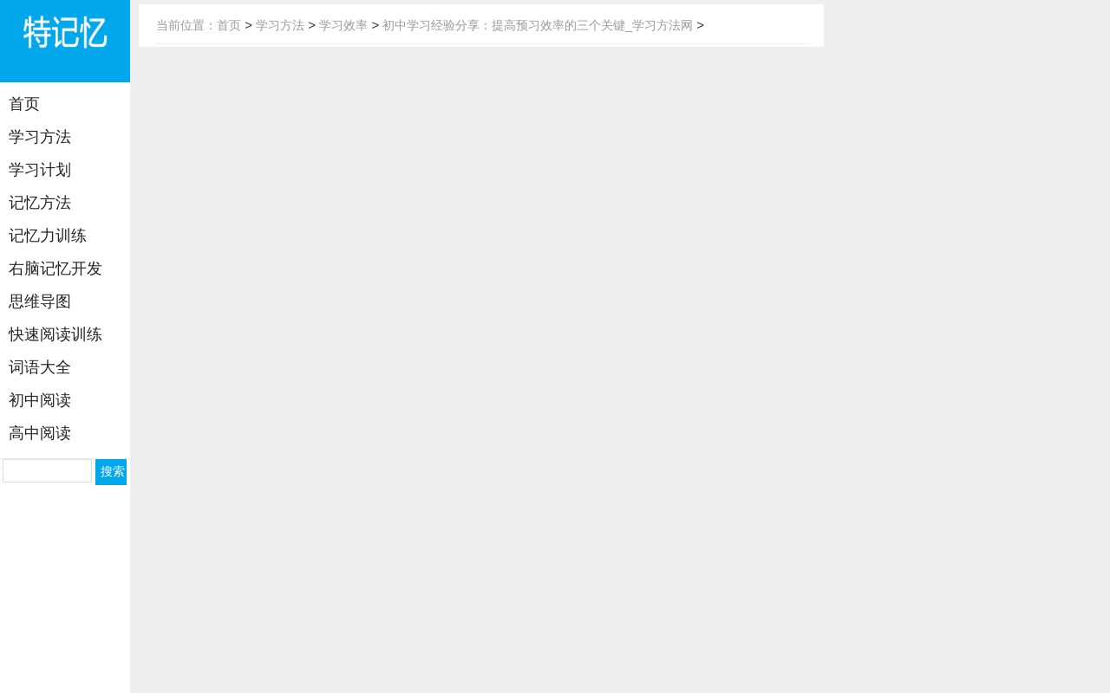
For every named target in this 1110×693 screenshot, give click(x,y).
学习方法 (40, 137)
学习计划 (40, 169)
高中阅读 (40, 433)
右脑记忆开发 (55, 268)
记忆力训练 (48, 235)
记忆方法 (40, 202)
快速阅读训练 (55, 334)
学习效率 (343, 25)
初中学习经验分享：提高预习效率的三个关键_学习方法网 (537, 25)
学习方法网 (65, 43)
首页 (24, 104)
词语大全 (40, 367)
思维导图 (40, 301)
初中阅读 (40, 400)
